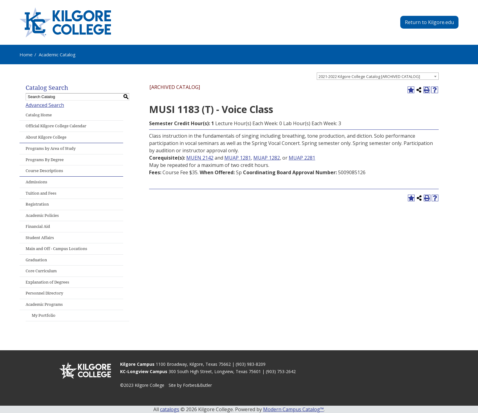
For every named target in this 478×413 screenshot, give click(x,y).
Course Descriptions (44, 170)
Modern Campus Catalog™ (293, 409)
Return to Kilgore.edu (429, 22)
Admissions (36, 182)
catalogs (169, 409)
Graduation (36, 260)
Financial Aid (38, 226)
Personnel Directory (44, 293)
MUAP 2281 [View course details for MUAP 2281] (302, 157)
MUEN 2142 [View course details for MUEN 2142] (199, 157)
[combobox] (378, 76)
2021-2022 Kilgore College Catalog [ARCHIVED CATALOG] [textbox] (369, 76)
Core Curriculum (41, 271)
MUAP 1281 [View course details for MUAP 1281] (237, 157)
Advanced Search (45, 105)
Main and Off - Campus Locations (56, 248)
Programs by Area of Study (51, 148)
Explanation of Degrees (47, 282)
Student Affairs (40, 237)
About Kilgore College (46, 137)
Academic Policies (42, 215)
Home (26, 54)
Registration (37, 204)
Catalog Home (39, 115)
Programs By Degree (45, 159)
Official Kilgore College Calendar (56, 126)
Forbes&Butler (197, 385)
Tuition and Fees (41, 193)
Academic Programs (44, 304)
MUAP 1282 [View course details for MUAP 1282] (266, 157)
